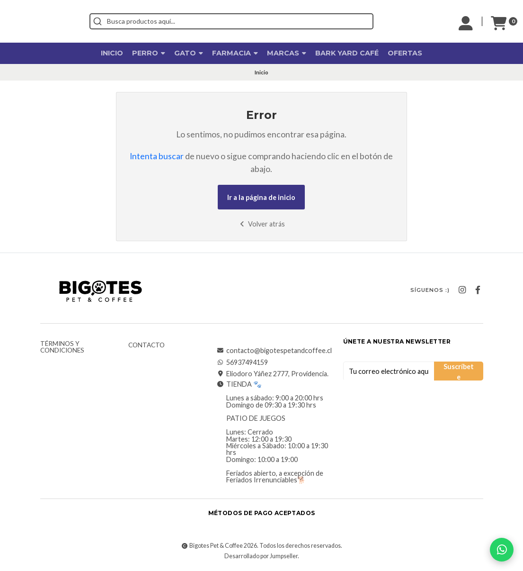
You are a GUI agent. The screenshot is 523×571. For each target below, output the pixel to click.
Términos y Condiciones (62, 347)
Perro (148, 53)
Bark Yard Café (347, 53)
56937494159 (242, 362)
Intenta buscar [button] (157, 156)
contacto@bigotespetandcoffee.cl (274, 350)
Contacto (146, 345)
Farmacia (235, 53)
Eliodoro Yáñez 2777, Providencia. (272, 374)
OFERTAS (405, 53)
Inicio (112, 53)
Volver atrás (261, 224)
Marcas (286, 53)
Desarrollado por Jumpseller (261, 556)
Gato (188, 53)
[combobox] (274, 21)
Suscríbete (458, 372)
